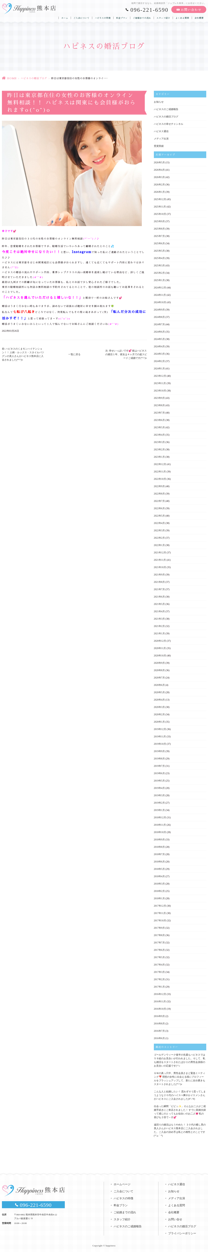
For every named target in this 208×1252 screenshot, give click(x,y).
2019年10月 (160, 744)
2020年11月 (160, 648)
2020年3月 (159, 707)
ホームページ (122, 1184)
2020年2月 (159, 714)
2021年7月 (159, 589)
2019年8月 (159, 758)
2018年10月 (160, 832)
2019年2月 (159, 802)
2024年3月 (159, 354)
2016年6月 (159, 1038)
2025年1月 (159, 280)
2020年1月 (159, 722)
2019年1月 (159, 810)
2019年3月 (159, 795)
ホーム (64, 18)
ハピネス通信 (161, 131)
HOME (12, 78)
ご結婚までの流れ (142, 18)
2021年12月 (160, 552)
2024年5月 (159, 339)
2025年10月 (160, 214)
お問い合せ (175, 1219)
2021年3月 (159, 619)
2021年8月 (159, 582)
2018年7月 (159, 854)
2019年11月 (160, 736)
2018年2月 (159, 891)
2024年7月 (159, 324)
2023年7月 (159, 412)
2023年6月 (159, 420)
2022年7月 (159, 501)
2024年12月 (160, 287)
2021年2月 (159, 626)
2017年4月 (159, 964)
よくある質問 (182, 18)
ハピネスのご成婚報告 (166, 109)
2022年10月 (160, 479)
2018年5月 (159, 869)
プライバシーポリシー (182, 1233)
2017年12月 (160, 906)
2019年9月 (159, 751)
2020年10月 (160, 655)
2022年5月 (159, 515)
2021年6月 (159, 596)
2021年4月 (159, 611)
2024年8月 (159, 317)
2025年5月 (159, 251)
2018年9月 (159, 839)
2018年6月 (159, 861)
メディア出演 (161, 138)
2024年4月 (159, 346)
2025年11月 (160, 206)
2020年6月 (159, 685)
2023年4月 (159, 435)
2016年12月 (160, 994)
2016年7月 (159, 1031)
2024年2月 (159, 361)
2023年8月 (159, 405)
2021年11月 (160, 560)
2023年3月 (159, 442)
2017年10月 (160, 920)
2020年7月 (159, 677)
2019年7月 (159, 766)
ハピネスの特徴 (103, 18)
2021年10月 (160, 567)
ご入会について (81, 18)
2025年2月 (159, 273)
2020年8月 (159, 670)
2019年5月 (159, 780)
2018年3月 (159, 883)
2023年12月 (160, 376)
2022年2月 (159, 538)
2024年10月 (160, 302)
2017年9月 (159, 928)
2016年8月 (159, 1023)
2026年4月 (159, 170)
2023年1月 (159, 457)
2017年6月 (159, 950)
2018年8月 (159, 847)
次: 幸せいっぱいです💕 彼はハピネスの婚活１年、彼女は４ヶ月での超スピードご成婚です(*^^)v (126, 354)
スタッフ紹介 (163, 18)
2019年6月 (159, 773)
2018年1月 (159, 898)
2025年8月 (159, 228)
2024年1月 (159, 368)
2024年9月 (159, 309)
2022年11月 (160, 471)
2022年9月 (159, 486)
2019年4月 (159, 788)
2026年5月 (159, 162)
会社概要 (199, 18)
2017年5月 (159, 957)
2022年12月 (160, 464)
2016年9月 (159, 1016)
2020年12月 (160, 641)
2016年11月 (160, 1001)
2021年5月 (159, 604)
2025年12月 (160, 199)
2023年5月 (159, 427)
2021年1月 (159, 633)
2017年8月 (159, 935)
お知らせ (159, 102)
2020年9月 (159, 663)
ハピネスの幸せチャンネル (168, 124)
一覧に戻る (74, 354)
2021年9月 (159, 574)
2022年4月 (159, 523)
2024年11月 (160, 295)
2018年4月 (159, 876)
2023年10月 (160, 390)
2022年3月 (159, 530)
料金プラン (121, 18)
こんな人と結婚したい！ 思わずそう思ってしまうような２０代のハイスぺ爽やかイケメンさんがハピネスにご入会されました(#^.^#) (180, 1095)
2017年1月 (159, 986)
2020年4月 (159, 699)
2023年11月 (160, 383)
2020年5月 (159, 692)
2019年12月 (160, 729)
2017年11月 (160, 913)
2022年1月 (159, 545)
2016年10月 (160, 1009)
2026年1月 (159, 192)
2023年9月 (159, 398)
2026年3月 (159, 177)
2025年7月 (159, 236)
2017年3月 (159, 972)
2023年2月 (159, 449)
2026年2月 (159, 184)
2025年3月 (159, 265)
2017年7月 (159, 942)
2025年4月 (159, 258)
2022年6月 (159, 508)
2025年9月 (159, 221)
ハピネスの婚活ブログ (34, 78)
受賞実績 (159, 146)
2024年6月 (159, 331)
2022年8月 (159, 493)
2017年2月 (159, 979)
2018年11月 (160, 825)
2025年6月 (159, 243)
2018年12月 (160, 817)
